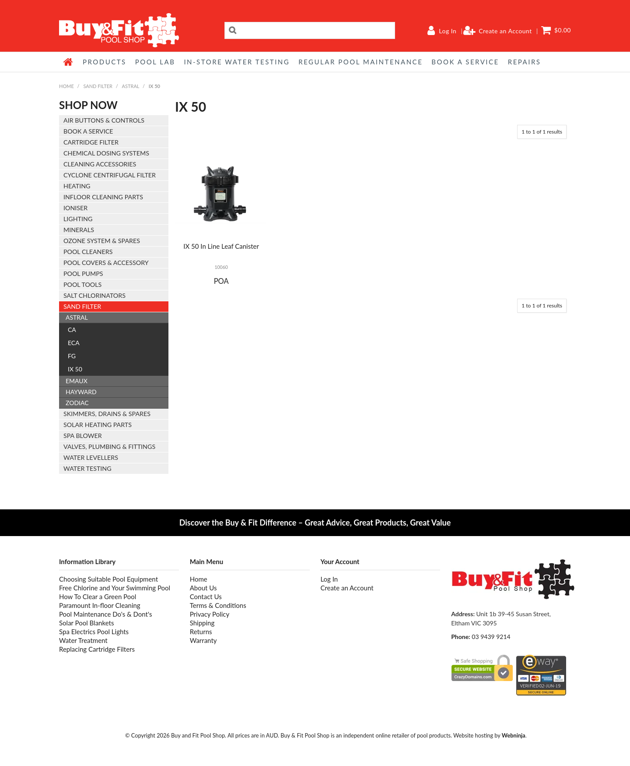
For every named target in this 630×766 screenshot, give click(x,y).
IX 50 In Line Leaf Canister (221, 246)
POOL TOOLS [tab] (82, 284)
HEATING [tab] (76, 186)
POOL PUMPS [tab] (83, 273)
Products (104, 62)
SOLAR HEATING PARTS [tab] (97, 424)
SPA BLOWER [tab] (82, 435)
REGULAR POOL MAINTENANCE (360, 62)
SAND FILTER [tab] (82, 306)
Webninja (513, 735)
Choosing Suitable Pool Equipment (108, 579)
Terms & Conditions (218, 605)
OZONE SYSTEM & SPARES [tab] (101, 240)
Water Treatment (83, 640)
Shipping (202, 623)
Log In (447, 31)
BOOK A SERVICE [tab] (88, 131)
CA (72, 329)
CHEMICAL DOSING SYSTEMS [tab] (106, 153)
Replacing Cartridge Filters (97, 649)
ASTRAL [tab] (77, 317)
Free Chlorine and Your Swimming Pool (114, 588)
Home (68, 61)
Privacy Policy (209, 614)
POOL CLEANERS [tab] (87, 251)
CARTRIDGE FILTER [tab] (91, 142)
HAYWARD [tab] (81, 391)
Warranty (203, 640)
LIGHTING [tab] (77, 218)
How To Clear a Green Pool (97, 596)
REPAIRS (524, 62)
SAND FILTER (97, 86)
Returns (201, 631)
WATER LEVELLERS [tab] (90, 457)
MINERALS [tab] (78, 229)
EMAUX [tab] (77, 381)
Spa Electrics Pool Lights (94, 631)
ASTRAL (131, 86)
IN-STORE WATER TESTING (237, 62)
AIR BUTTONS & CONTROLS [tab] (103, 120)
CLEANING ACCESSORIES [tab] (99, 164)
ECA (74, 342)
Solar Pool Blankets (86, 623)
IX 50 (75, 369)
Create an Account (505, 31)
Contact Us (206, 596)
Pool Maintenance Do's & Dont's (105, 614)
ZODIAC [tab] (77, 402)
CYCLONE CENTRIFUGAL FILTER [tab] (109, 175)
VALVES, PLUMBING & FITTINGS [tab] (109, 446)
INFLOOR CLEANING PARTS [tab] (103, 197)
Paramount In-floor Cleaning (99, 605)
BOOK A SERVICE (465, 62)
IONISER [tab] (75, 208)
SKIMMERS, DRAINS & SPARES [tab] (106, 413)
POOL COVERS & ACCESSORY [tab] (106, 262)
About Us (203, 588)
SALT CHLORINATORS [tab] (94, 295)
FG (72, 356)
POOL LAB (155, 62)
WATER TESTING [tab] (87, 468)
